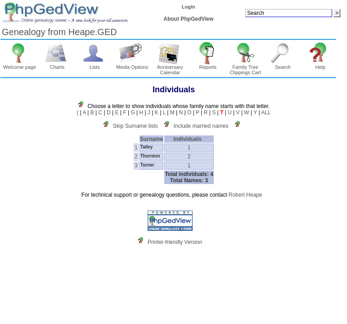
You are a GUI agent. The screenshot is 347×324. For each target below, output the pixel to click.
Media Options (132, 65)
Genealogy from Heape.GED (59, 32)
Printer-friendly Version (175, 242)
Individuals (188, 139)
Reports (208, 65)
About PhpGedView (188, 19)
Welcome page (19, 65)
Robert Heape (245, 195)
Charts (57, 65)
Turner (147, 164)
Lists (95, 65)
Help (320, 65)
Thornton (150, 155)
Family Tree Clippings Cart (245, 67)
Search (283, 65)
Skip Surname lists (135, 126)
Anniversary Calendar (170, 67)
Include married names (200, 126)
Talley (146, 146)
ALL (265, 112)
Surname (151, 139)
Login (188, 6)
